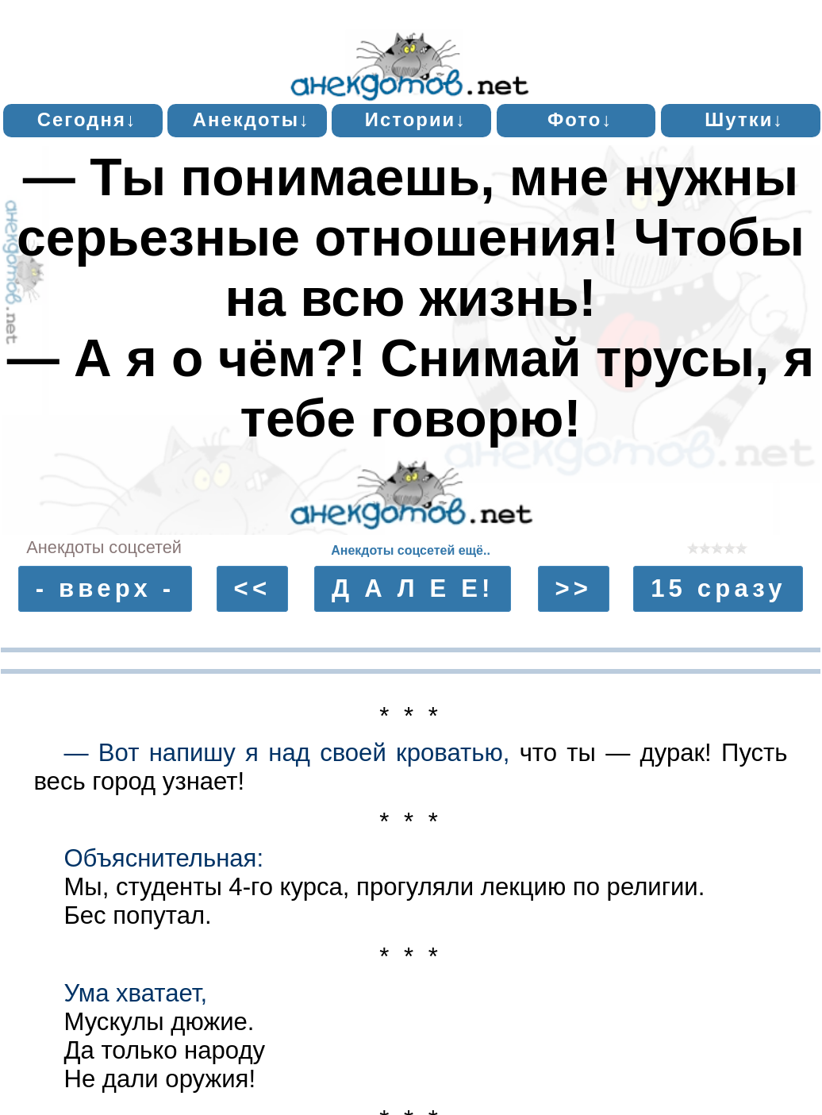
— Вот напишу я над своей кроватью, (286, 753)
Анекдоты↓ (251, 119)
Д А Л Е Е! (413, 589)
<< (252, 589)
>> (574, 589)
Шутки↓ (744, 119)
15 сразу (718, 589)
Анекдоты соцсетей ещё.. (410, 550)
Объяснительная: (163, 858)
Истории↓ (416, 119)
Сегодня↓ (87, 119)
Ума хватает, (135, 993)
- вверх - (105, 589)
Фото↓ (580, 119)
